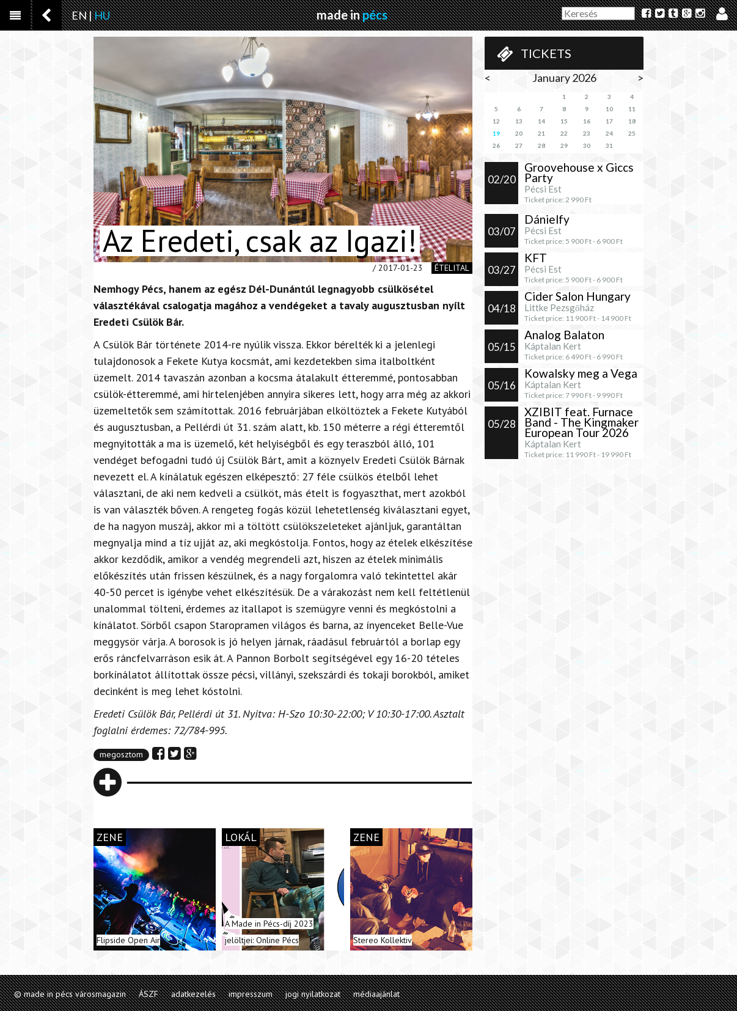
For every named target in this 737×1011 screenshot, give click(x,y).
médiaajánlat (376, 993)
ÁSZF (148, 993)
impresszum (251, 993)
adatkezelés (193, 993)
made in (352, 14)
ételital (452, 267)
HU (102, 15)
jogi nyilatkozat (312, 993)
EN (79, 15)
